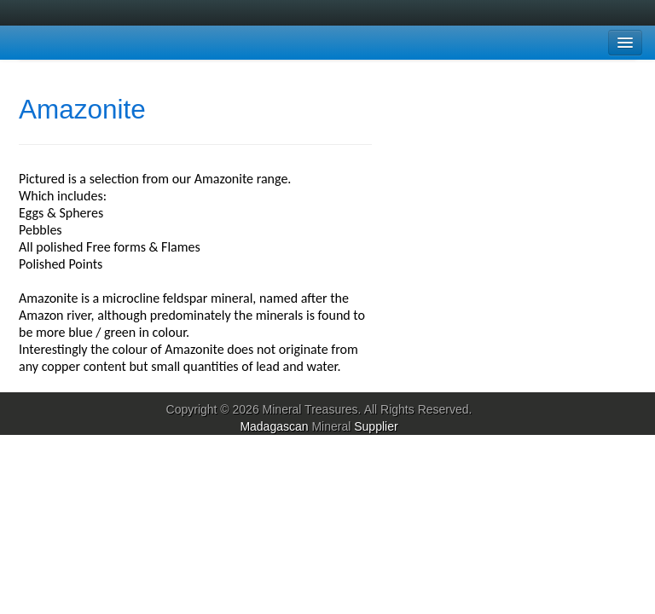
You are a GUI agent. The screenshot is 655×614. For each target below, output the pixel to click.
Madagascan (274, 426)
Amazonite (82, 109)
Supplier (375, 426)
